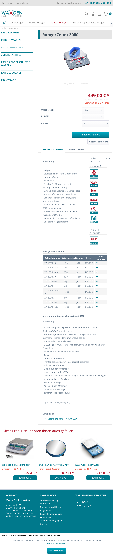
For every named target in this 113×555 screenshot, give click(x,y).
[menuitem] (86, 14)
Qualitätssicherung (49, 500)
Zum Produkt (25, 478)
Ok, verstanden (56, 550)
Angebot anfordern (98, 141)
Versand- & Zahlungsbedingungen (51, 519)
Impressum (45, 503)
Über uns (44, 524)
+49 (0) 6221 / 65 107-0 (21, 510)
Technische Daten (53, 149)
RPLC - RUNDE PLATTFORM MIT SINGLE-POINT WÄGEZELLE (53, 465)
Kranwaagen (9, 80)
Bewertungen (76, 149)
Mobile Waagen (11, 40)
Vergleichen (69, 83)
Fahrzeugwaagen (12, 72)
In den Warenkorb (90, 134)
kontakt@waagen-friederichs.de (21, 516)
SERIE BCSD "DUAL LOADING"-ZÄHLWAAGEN (16, 465)
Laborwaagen (10, 32)
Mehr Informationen (56, 543)
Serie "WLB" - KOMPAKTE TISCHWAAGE (87, 465)
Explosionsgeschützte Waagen (15, 64)
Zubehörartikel (11, 54)
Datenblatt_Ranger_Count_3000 (61, 418)
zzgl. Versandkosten (101, 99)
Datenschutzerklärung (50, 507)
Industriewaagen (12, 47)
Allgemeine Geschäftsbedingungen (51, 512)
